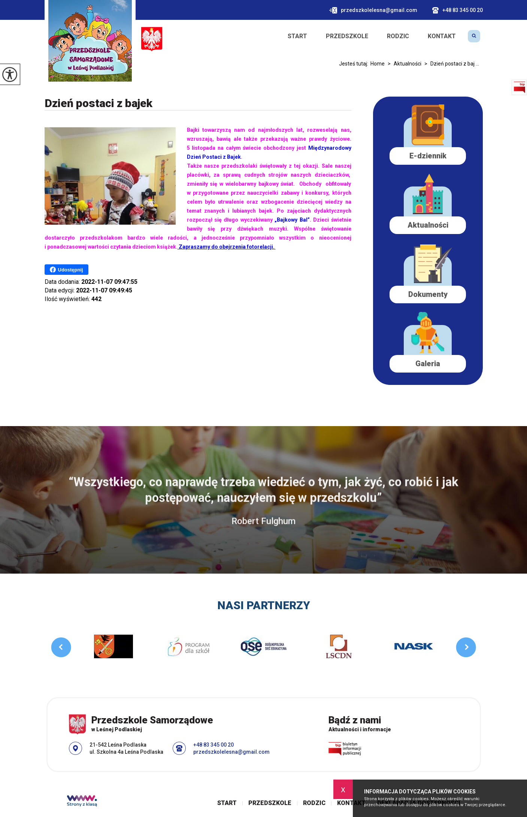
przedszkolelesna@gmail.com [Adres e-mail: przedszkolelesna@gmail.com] (231, 752)
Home (377, 63)
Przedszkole (347, 36)
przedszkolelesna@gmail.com (373, 10)
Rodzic (398, 36)
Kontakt (442, 36)
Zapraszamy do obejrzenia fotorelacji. (227, 247)
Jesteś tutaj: (354, 63)
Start (297, 36)
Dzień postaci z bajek (98, 103)
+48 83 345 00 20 (457, 10)
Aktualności (403, 63)
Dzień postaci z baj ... (450, 63)
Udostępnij (66, 270)
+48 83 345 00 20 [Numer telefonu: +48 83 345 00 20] (213, 745)
